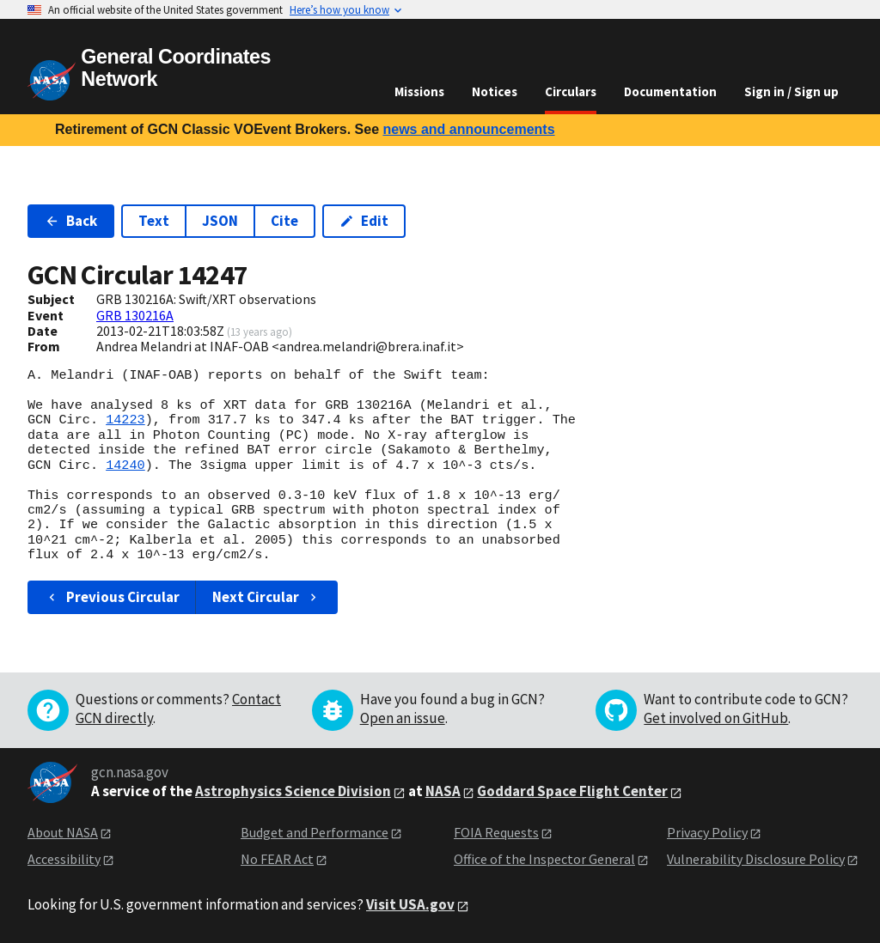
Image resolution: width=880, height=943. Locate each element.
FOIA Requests (496, 832)
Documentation (670, 91)
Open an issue (402, 718)
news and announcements (468, 129)
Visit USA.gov (410, 904)
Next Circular (266, 596)
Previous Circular (112, 596)
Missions (419, 91)
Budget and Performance (314, 832)
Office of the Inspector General (544, 858)
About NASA (63, 832)
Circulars (570, 91)
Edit (363, 220)
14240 (125, 465)
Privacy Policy (707, 832)
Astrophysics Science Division (293, 791)
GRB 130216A (135, 315)
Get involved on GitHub (716, 718)
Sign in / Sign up (791, 91)
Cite (284, 220)
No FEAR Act (277, 858)
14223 (125, 420)
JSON (220, 220)
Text (153, 220)
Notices (494, 91)
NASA (443, 791)
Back (71, 220)
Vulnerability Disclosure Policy (756, 858)
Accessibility (64, 858)
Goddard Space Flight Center (572, 791)
